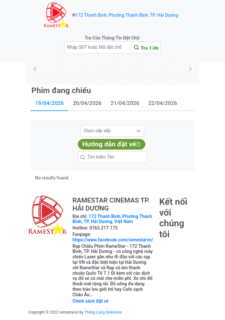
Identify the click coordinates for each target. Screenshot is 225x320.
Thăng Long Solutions (103, 312)
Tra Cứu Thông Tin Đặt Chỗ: (112, 37)
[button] (138, 130)
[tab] (49, 103)
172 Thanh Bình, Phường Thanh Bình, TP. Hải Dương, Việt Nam (112, 219)
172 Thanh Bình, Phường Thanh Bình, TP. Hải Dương (127, 15)
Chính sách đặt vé (91, 301)
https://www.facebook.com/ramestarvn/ (113, 239)
